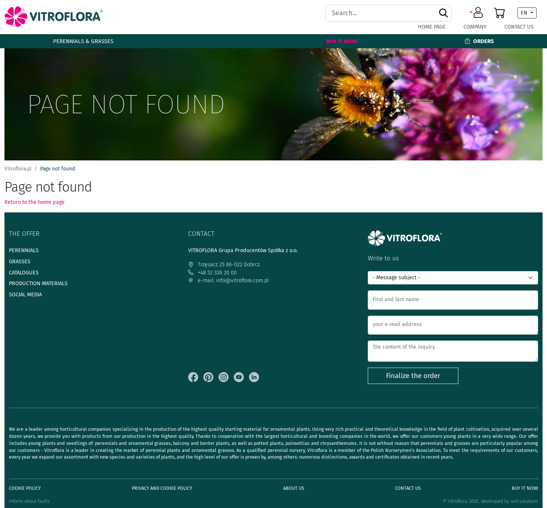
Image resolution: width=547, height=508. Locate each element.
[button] (477, 13)
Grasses (19, 261)
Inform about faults (29, 501)
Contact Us (519, 27)
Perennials (24, 250)
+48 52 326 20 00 (212, 273)
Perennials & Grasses (83, 41)
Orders (479, 41)
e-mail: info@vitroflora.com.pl (228, 280)
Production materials (38, 283)
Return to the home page (34, 202)
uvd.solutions (524, 501)
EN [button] (525, 13)
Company (475, 27)
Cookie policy (25, 488)
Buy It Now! (342, 41)
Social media (25, 295)
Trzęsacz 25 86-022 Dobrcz (224, 264)
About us (293, 488)
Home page (432, 27)
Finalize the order (413, 375)
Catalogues (24, 273)
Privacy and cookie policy (162, 488)
